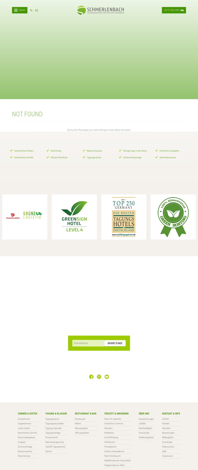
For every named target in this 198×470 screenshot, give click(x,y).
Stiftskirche (109, 442)
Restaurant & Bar (85, 413)
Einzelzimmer (24, 419)
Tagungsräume (52, 419)
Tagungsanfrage (52, 433)
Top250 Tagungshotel (55, 446)
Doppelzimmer (24, 423)
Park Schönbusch (112, 456)
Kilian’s (78, 423)
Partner (48, 451)
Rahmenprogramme (54, 442)
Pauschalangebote (26, 437)
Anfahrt (165, 419)
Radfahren (109, 433)
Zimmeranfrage (25, 446)
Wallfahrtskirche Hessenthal (117, 460)
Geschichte (144, 433)
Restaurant (80, 419)
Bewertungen (168, 433)
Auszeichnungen (146, 419)
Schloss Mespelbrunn (114, 451)
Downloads (167, 442)
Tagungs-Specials (53, 428)
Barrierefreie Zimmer (27, 433)
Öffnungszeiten (82, 433)
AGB (164, 451)
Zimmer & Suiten (27, 413)
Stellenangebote (146, 437)
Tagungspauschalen (54, 423)
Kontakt (165, 423)
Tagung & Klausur (56, 413)
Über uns (144, 413)
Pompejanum (110, 446)
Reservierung (24, 456)
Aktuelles (166, 428)
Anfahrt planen (114, 343)
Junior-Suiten (24, 428)
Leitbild (142, 423)
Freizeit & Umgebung (116, 413)
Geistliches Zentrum (113, 423)
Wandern (108, 428)
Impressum (167, 456)
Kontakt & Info (171, 413)
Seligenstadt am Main (114, 465)
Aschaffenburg (111, 437)
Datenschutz (168, 446)
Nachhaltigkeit (145, 428)
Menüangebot (81, 428)
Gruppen (22, 442)
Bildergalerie (167, 437)
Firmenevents (51, 437)
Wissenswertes (25, 451)
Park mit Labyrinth (112, 419)
